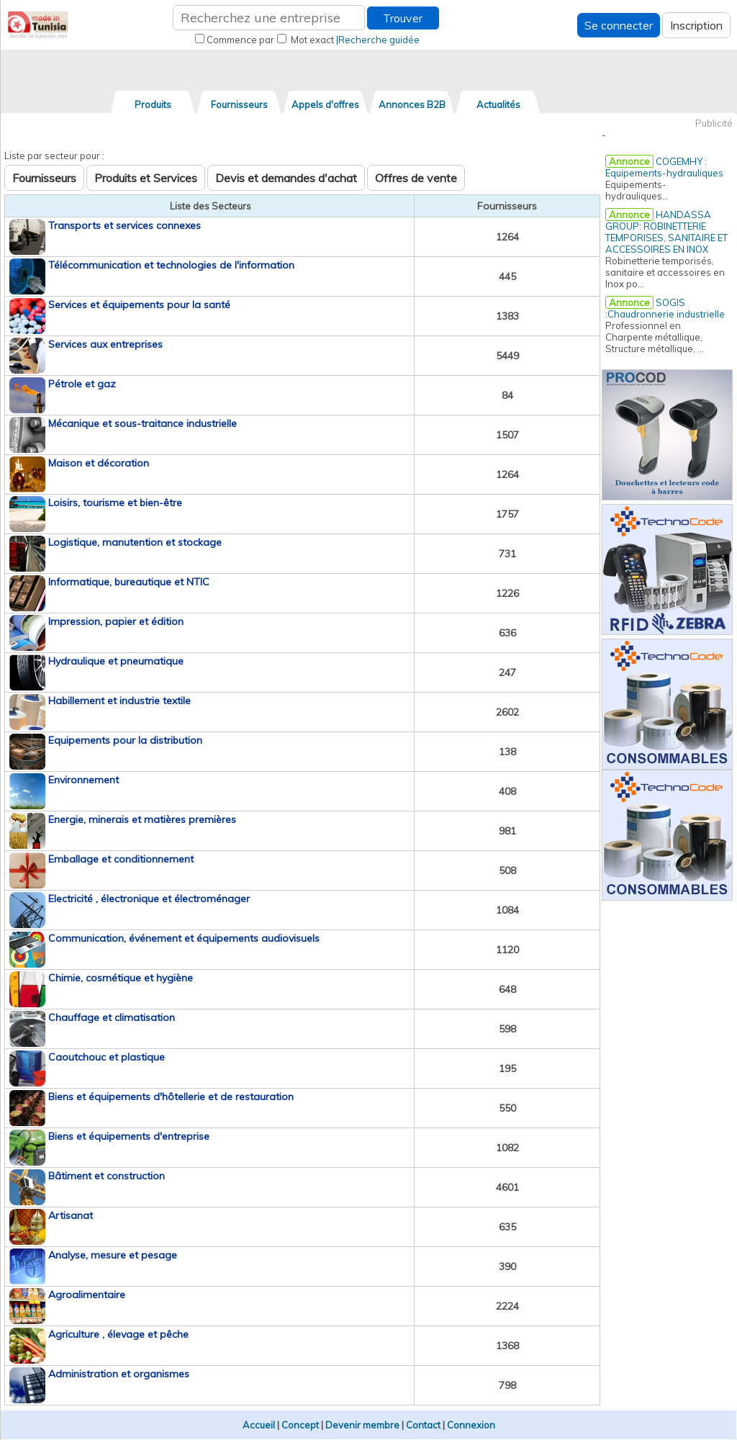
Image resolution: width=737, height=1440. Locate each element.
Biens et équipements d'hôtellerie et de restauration (171, 1096)
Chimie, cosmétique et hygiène (120, 977)
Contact (423, 1425)
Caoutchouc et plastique (106, 1056)
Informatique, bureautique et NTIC (128, 581)
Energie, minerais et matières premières (142, 819)
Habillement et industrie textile (119, 700)
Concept (300, 1425)
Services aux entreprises (105, 344)
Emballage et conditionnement (121, 858)
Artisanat (70, 1215)
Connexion (471, 1425)
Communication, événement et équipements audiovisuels (184, 938)
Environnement (83, 779)
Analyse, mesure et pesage (112, 1254)
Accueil (259, 1425)
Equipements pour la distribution (125, 740)
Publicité (714, 123)
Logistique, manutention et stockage (135, 542)
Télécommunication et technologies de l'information (171, 264)
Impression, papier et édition (116, 621)
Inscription (696, 25)
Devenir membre (362, 1425)
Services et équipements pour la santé (139, 304)
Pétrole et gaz (82, 383)
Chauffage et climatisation (111, 1017)
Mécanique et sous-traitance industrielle (142, 423)
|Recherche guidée (378, 39)
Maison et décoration (98, 462)
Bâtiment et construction (106, 1175)
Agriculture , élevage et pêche (118, 1334)
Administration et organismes (118, 1373)
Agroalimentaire (86, 1294)
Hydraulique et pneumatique (116, 660)
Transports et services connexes (124, 225)
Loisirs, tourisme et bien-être (115, 502)
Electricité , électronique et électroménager (149, 898)
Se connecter (618, 25)
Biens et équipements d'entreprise (128, 1136)
